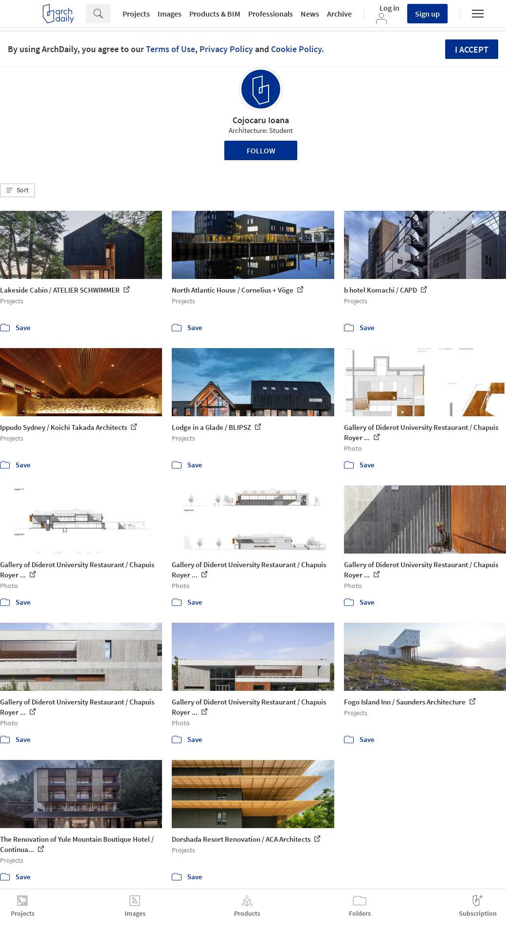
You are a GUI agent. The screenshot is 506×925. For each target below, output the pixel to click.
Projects (136, 14)
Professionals (270, 14)
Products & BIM (214, 14)
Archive (339, 14)
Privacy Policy (226, 49)
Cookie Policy (296, 49)
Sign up (427, 13)
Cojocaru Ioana (261, 120)
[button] (17, 190)
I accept (471, 49)
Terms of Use (170, 49)
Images (169, 14)
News (310, 14)
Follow (261, 150)
